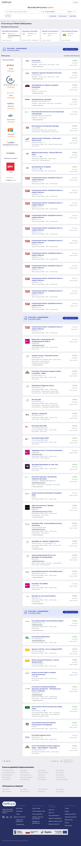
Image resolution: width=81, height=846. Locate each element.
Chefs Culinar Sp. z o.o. (37, 737)
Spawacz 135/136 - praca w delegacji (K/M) (47, 649)
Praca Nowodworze (43, 772)
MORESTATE (35, 509)
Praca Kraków (6, 789)
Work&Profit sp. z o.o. (37, 181)
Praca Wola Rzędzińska (62, 779)
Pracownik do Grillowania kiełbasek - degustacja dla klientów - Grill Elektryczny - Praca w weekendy (47, 689)
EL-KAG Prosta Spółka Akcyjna (39, 527)
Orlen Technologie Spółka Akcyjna (40, 427)
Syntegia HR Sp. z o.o (37, 466)
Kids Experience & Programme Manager (70, 31)
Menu (75, 2)
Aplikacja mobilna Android (55, 821)
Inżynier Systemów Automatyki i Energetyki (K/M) (47, 494)
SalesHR (34, 497)
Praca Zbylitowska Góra (8, 772)
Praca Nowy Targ (24, 791)
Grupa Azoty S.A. (36, 156)
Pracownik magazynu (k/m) (41, 735)
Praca (8, 21)
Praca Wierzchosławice (26, 777)
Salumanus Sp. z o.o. (37, 598)
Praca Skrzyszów (60, 777)
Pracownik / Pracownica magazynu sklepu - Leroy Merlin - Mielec (47, 372)
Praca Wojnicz (41, 777)
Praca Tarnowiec (60, 770)
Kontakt (67, 811)
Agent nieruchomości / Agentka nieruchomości (42, 506)
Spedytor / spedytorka (39, 413)
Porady (18, 814)
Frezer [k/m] (36, 60)
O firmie (67, 808)
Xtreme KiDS (35, 128)
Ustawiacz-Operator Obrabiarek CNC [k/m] (46, 73)
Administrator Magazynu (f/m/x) (43, 385)
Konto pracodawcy (37, 814)
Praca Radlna (23, 770)
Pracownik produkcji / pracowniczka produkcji (47, 621)
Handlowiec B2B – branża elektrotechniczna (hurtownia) (47, 524)
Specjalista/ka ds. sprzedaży (41, 99)
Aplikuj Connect (69, 820)
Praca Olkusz (41, 791)
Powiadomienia (20, 824)
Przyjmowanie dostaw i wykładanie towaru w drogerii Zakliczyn (47, 179)
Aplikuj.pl (3, 21)
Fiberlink (34, 676)
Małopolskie (14, 21)
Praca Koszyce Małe (7, 770)
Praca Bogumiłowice (25, 775)
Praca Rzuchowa (24, 772)
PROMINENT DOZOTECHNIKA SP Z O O (41, 101)
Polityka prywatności (70, 814)
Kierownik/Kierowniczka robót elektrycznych (47, 571)
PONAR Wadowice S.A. (37, 62)
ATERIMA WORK (35, 343)
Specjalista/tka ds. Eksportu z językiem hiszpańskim (45, 86)
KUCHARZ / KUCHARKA (40, 584)
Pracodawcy (19, 811)
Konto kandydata (20, 817)
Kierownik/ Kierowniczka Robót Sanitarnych (10, 31)
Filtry (8, 16)
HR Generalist (36, 399)
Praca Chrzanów (6, 791)
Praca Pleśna (41, 775)
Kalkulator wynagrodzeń (55, 818)
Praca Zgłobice (42, 770)
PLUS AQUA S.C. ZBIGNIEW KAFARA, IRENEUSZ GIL (44, 480)
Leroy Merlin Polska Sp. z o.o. (39, 375)
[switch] (70, 49)
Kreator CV (51, 810)
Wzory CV (51, 812)
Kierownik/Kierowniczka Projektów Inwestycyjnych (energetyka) (44, 724)
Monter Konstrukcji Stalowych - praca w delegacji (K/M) (45, 661)
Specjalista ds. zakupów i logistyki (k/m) (45, 541)
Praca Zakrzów (60, 775)
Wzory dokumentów (54, 815)
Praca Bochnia (59, 791)
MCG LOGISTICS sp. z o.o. (38, 387)
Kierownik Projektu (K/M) (40, 438)
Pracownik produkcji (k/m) (41, 637)
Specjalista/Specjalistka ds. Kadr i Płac (45, 464)
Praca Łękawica (6, 777)
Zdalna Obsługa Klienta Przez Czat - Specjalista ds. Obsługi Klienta (44, 556)
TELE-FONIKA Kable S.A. (37, 638)
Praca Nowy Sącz (43, 789)
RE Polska (34, 726)
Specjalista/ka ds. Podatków (41, 167)
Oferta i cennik (36, 808)
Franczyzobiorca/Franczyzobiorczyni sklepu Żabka (47, 708)
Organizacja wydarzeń (70, 817)
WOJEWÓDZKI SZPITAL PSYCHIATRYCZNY (42, 115)
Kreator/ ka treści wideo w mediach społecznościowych (44, 673)
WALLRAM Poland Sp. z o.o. (38, 622)
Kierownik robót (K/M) (39, 426)
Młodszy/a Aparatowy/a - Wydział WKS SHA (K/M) (47, 153)
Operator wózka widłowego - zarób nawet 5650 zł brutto (46, 139)
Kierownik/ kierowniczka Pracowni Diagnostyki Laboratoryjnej (48, 113)
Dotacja (67, 822)
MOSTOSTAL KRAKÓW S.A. (38, 651)
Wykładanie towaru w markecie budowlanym (47, 450)
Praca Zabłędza (42, 779)
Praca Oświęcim (60, 789)
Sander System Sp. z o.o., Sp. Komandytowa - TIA (43, 543)
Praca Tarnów (23, 789)
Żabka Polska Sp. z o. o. (37, 710)
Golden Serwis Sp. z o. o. (38, 692)
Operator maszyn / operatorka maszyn (45, 355)
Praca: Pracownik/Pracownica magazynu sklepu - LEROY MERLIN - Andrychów (46, 747)
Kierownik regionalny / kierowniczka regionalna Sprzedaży (44, 478)
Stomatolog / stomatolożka (30, 31)
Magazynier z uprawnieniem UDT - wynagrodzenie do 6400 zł (43, 340)
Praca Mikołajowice (7, 775)
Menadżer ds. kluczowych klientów (50, 31)
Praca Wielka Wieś (25, 779)
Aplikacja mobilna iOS (54, 824)
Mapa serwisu (68, 825)
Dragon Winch (35, 89)
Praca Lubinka (6, 779)
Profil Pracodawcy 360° (38, 811)
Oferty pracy (19, 808)
